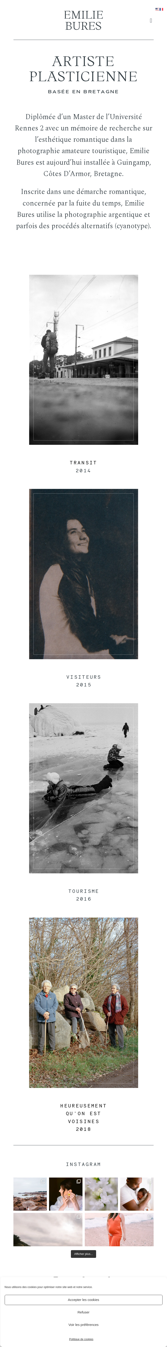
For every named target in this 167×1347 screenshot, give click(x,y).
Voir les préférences (83, 1325)
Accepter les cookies (83, 1300)
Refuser (83, 1312)
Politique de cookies (81, 1339)
